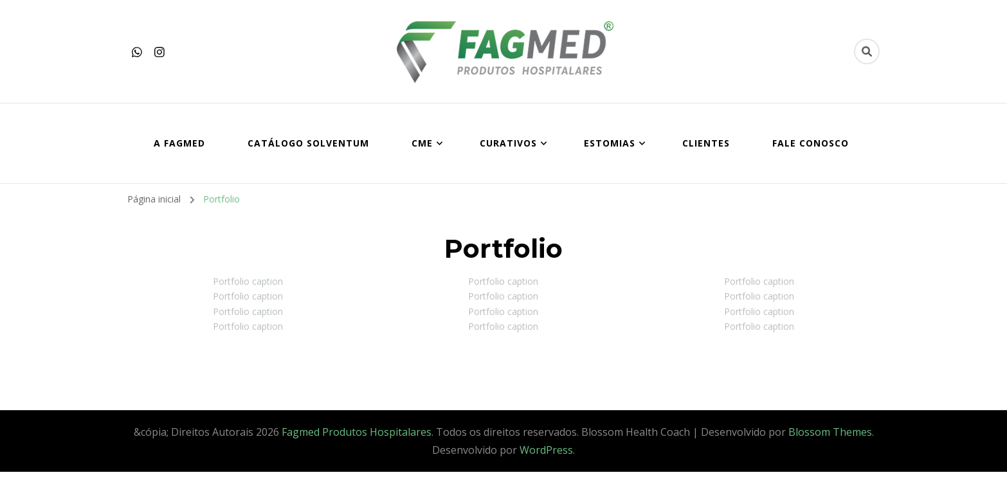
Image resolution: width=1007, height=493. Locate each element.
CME (422, 143)
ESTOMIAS (609, 143)
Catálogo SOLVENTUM (308, 143)
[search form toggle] (867, 51)
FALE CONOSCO (810, 143)
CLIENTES (706, 143)
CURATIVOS (508, 143)
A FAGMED (179, 143)
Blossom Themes (830, 432)
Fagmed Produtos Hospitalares (356, 432)
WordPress (546, 450)
